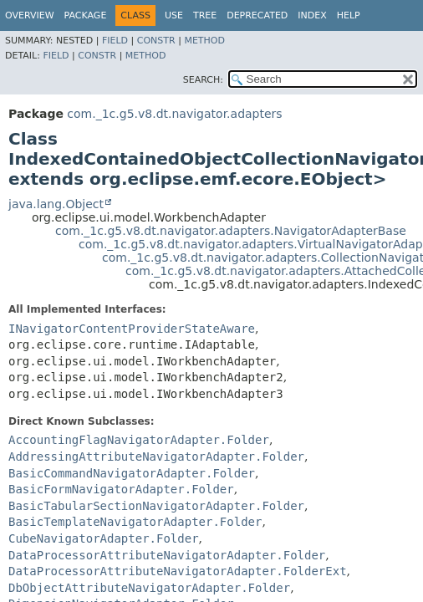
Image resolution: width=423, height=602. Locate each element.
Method (204, 40)
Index (312, 15)
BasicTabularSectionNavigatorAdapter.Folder (156, 506)
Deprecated (257, 15)
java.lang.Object (56, 204)
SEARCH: (203, 79)
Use (174, 15)
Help (348, 15)
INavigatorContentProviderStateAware (131, 328)
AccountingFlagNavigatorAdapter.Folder (138, 439)
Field (115, 40)
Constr (156, 40)
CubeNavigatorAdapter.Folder (103, 538)
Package (85, 15)
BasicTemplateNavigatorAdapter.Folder (135, 521)
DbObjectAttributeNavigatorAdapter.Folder (149, 587)
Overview (29, 15)
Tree (205, 15)
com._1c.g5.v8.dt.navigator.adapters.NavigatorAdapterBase (230, 230)
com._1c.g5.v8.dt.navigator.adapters (174, 113)
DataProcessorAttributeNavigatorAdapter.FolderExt (177, 571)
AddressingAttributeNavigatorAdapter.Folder (156, 456)
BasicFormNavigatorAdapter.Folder (121, 489)
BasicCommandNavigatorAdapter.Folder (131, 473)
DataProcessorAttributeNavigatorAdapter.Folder (166, 555)
